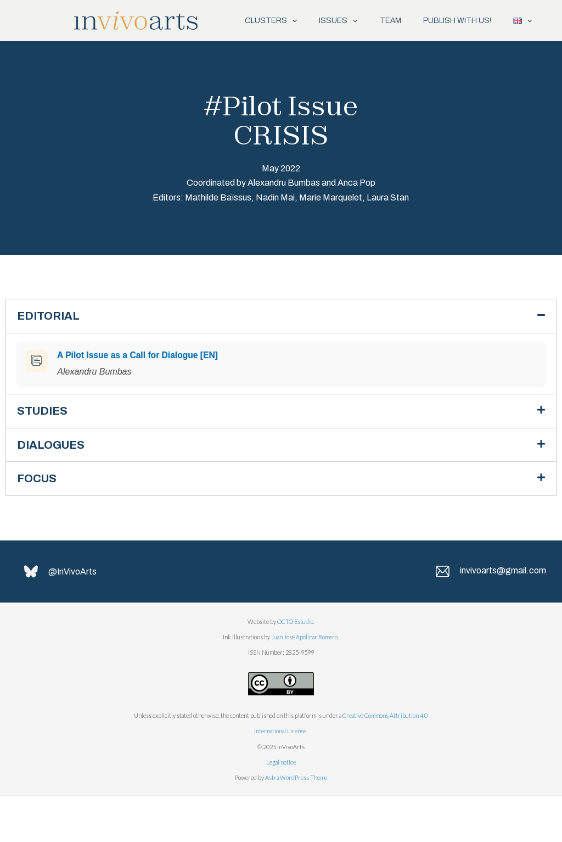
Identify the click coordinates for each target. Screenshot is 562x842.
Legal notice (281, 807)
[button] (281, 358)
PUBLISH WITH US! (451, 20)
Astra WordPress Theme (296, 823)
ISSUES (321, 20)
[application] (269, 20)
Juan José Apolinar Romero (304, 682)
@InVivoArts (73, 617)
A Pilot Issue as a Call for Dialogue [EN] (137, 397)
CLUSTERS (248, 20)
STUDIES (44, 453)
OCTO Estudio (295, 667)
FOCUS (38, 522)
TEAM (379, 20)
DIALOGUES (54, 488)
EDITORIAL (50, 357)
